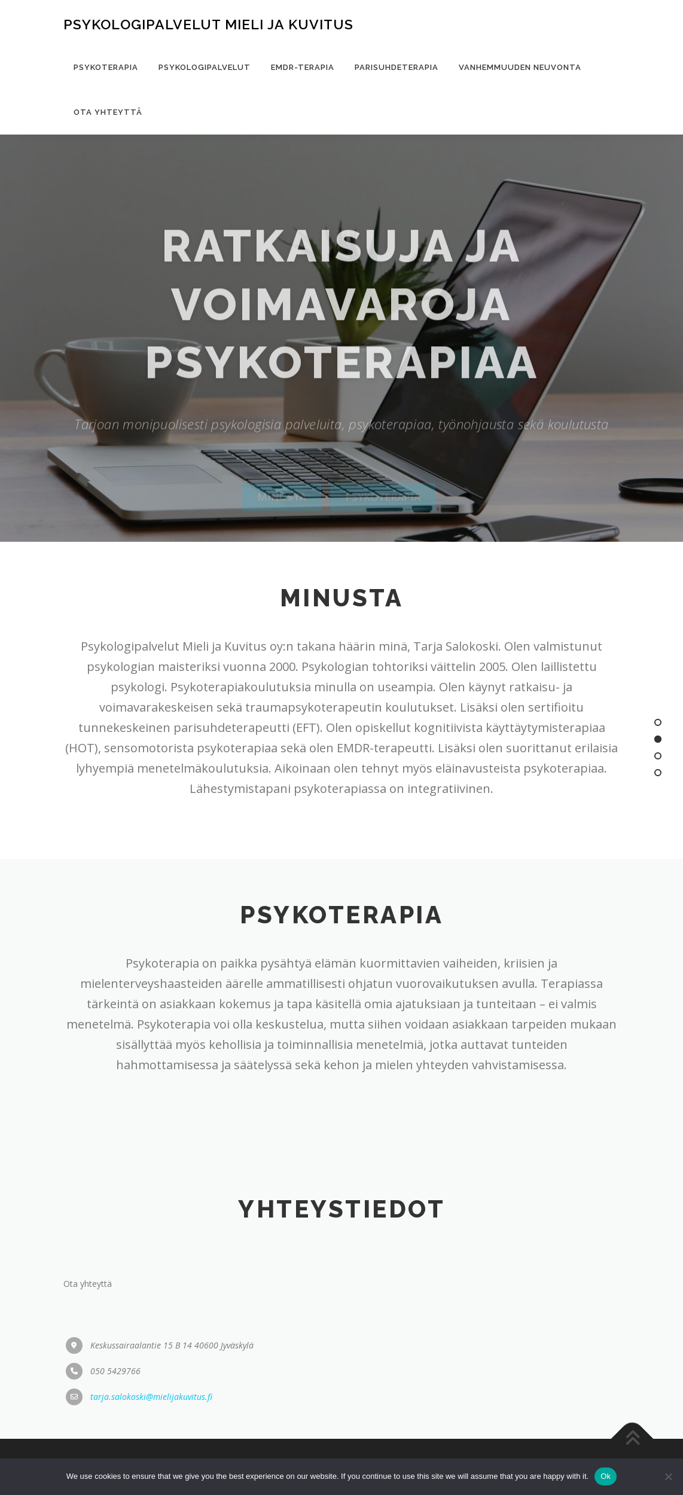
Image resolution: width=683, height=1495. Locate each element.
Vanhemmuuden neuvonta (520, 67)
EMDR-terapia (302, 67)
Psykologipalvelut (204, 67)
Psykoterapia (106, 67)
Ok (605, 1476)
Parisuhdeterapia (396, 67)
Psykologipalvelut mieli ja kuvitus (208, 24)
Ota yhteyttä (108, 112)
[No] (668, 1476)
